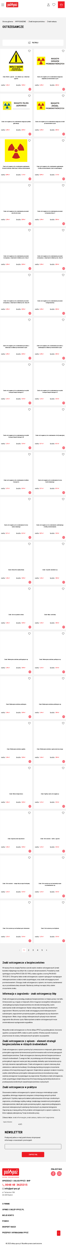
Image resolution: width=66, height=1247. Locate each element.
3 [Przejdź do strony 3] (33, 950)
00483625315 (15, 1184)
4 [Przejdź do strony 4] (37, 950)
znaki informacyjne (19, 1117)
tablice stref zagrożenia (45, 1117)
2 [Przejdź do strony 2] (28, 950)
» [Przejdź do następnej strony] (46, 950)
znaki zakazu (31, 1117)
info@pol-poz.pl (11, 1188)
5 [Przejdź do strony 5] (42, 950)
